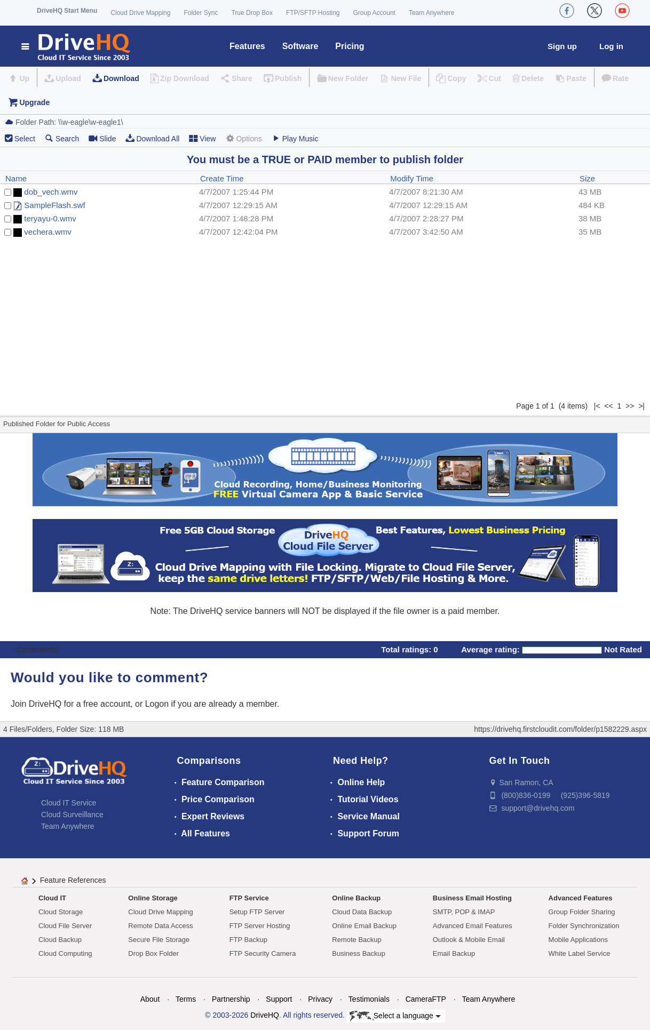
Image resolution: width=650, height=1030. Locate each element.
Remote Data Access (160, 926)
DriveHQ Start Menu (67, 10)
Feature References (73, 880)
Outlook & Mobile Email (469, 940)
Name (16, 178)
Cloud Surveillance (72, 814)
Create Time (222, 178)
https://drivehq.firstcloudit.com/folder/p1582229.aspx (560, 729)
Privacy (320, 999)
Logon (157, 703)
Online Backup (356, 898)
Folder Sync (201, 13)
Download (121, 78)
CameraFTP (426, 999)
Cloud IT (52, 898)
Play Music (295, 138)
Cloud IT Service (68, 803)
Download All (152, 138)
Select (24, 138)
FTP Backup (248, 940)
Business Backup (358, 953)
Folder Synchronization (584, 926)
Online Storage (152, 898)
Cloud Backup (60, 940)
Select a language (395, 1016)
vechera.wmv (47, 231)
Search (62, 138)
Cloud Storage (60, 912)
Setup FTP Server (257, 912)
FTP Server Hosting (259, 926)
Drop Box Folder (153, 953)
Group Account (374, 13)
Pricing (349, 46)
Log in (611, 46)
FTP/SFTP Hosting (312, 13)
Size (587, 178)
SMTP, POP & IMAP (464, 912)
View (202, 138)
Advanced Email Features (472, 926)
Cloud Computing (65, 953)
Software (300, 46)
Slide (102, 138)
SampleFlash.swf (54, 205)
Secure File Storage (158, 940)
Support (279, 999)
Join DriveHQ (37, 703)
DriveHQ (264, 1015)
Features (247, 46)
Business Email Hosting (472, 898)
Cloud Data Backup (362, 912)
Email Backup (454, 953)
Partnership (231, 999)
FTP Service (249, 898)
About (150, 999)
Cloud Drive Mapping (140, 13)
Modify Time (411, 178)
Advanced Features (581, 898)
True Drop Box (252, 13)
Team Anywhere (431, 13)
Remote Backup (357, 940)
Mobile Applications (578, 940)
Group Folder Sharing (582, 912)
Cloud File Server (65, 926)
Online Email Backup (364, 926)
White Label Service (580, 953)
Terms (186, 999)
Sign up (562, 46)
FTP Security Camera (262, 953)
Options (243, 138)
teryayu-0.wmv (50, 218)
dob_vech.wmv (50, 191)
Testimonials (369, 999)
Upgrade (34, 102)
